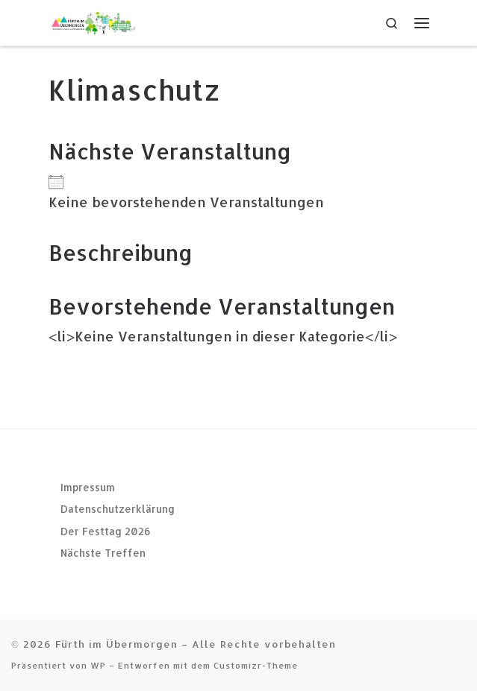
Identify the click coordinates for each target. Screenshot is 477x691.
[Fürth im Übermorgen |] (93, 21)
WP (98, 665)
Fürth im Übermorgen (116, 643)
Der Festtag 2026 (105, 531)
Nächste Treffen (103, 552)
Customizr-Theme (255, 665)
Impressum (87, 487)
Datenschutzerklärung (117, 508)
